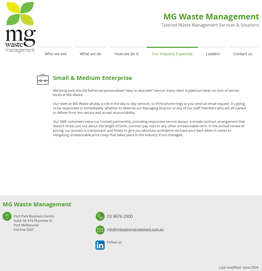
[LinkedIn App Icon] (100, 245)
